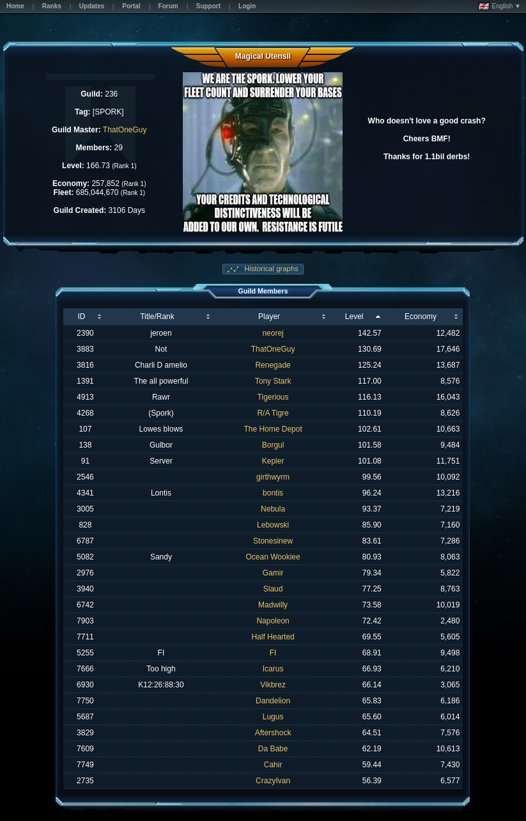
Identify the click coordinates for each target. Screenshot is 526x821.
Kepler (273, 461)
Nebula (273, 508)
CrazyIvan (273, 780)
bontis (273, 493)
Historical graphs (270, 268)
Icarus (273, 668)
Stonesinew (273, 540)
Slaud (273, 588)
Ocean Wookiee (272, 556)
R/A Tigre (272, 413)
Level (354, 316)
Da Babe (273, 748)
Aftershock (273, 732)
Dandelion (273, 700)
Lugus (273, 716)
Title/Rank (157, 316)
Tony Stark (273, 381)
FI (273, 652)
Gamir (273, 572)
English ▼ (499, 6)
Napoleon (272, 620)
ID (81, 316)
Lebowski (273, 524)
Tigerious (273, 397)
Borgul (273, 445)
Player (269, 316)
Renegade (272, 365)
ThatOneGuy (125, 129)
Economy (421, 316)
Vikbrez (273, 684)
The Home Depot (273, 429)
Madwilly (273, 604)
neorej (272, 333)
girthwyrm (273, 477)
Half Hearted (272, 636)
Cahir (273, 764)
